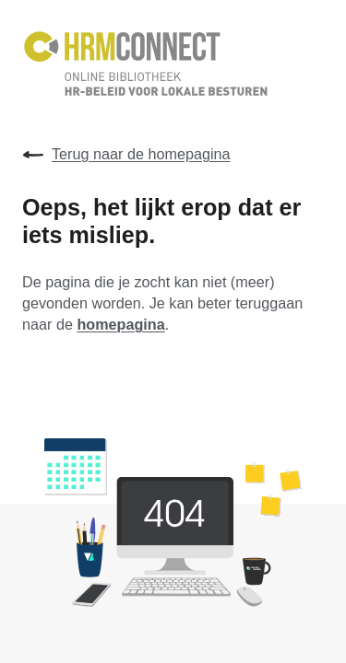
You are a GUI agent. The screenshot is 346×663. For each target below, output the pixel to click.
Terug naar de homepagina (126, 155)
